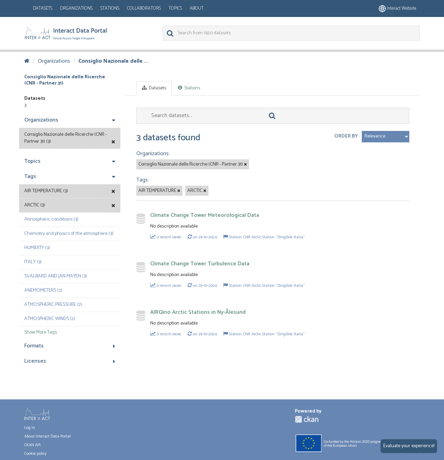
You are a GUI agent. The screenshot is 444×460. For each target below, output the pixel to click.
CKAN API (32, 445)
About (197, 8)
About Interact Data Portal (47, 436)
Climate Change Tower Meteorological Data (204, 215)
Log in (29, 427)
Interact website (397, 8)
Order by (346, 136)
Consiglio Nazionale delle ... (113, 61)
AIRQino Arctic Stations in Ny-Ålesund (198, 312)
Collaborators (144, 8)
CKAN (306, 419)
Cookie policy (35, 453)
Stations (109, 8)
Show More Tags (40, 332)
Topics (175, 8)
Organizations (76, 8)
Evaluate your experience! (408, 446)
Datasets (42, 8)
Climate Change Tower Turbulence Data (199, 263)
